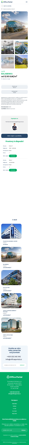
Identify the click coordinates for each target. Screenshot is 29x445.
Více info (13, 156)
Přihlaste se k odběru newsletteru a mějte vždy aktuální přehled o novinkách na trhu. (14, 424)
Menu (26, 1)
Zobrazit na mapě (6, 79)
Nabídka (14, 403)
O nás (14, 408)
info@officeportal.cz (19, 121)
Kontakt (14, 411)
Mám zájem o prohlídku (14, 136)
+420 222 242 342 (9, 121)
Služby (14, 406)
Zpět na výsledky (7, 6)
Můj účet (14, 413)
